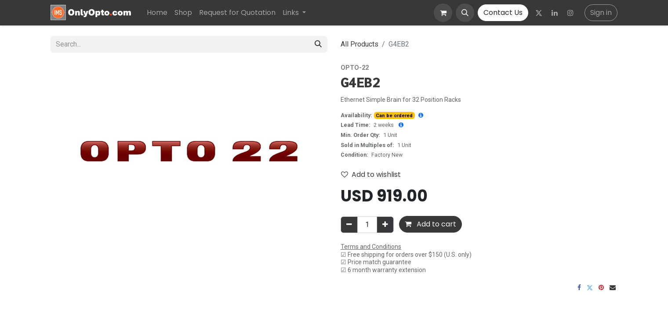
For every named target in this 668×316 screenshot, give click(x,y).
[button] (465, 13)
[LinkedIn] (555, 13)
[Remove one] (349, 224)
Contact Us (503, 12)
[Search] (318, 44)
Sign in (601, 12)
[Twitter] (539, 13)
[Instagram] (570, 13)
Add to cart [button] (430, 224)
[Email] (613, 287)
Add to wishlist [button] (371, 174)
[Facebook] (579, 287)
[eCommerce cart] (443, 13)
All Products (359, 44)
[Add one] (385, 224)
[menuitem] (157, 13)
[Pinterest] (601, 287)
